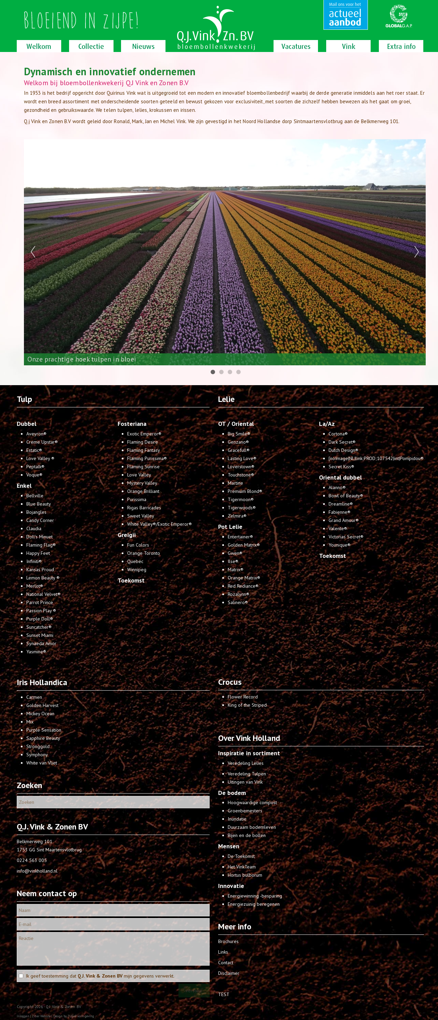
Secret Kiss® (341, 466)
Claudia (33, 528)
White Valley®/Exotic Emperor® (159, 524)
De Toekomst (241, 856)
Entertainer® (240, 537)
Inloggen (23, 1016)
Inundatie (237, 819)
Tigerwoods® (242, 508)
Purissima (136, 499)
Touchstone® (241, 475)
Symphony (37, 754)
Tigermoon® (241, 499)
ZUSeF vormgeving (80, 1016)
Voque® (34, 475)
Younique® (339, 545)
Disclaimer (228, 973)
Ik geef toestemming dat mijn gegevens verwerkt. (100, 976)
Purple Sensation (43, 730)
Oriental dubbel (340, 477)
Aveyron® (36, 434)
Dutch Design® (343, 450)
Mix (30, 722)
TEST (223, 994)
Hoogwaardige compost (252, 802)
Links (223, 952)
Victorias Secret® (346, 537)
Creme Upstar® (42, 442)
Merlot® (34, 586)
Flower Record (243, 697)
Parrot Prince (39, 602)
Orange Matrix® (244, 578)
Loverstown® (241, 466)
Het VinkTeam (242, 867)
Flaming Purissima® (147, 458)
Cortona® (338, 434)
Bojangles (36, 512)
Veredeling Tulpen (247, 774)
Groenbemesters (245, 811)
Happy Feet (38, 553)
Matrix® (235, 569)
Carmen (34, 697)
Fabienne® (339, 512)
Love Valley (139, 475)
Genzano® (238, 442)
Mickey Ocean (40, 713)
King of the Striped (247, 705)
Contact (225, 962)
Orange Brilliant (143, 491)
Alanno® (337, 487)
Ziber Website (41, 1016)
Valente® (338, 528)
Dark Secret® (342, 442)
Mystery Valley (142, 483)
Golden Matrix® (244, 545)
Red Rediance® (243, 586)
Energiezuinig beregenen (254, 904)
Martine (235, 483)
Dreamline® (341, 504)
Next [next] (416, 252)
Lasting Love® (242, 458)
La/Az (327, 424)
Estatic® (34, 450)
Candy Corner (40, 520)
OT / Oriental (236, 424)
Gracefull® (239, 450)
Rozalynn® (238, 594)
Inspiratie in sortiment (249, 753)
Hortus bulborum (245, 875)
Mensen (228, 846)
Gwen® (235, 553)
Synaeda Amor (41, 643)
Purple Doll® (39, 619)
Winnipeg (136, 569)
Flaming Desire (142, 442)
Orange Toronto (143, 553)
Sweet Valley (140, 516)
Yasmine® (36, 652)
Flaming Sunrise (143, 466)
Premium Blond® (245, 491)
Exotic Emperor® (144, 434)
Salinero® (238, 602)
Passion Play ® (41, 610)
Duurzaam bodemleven (252, 827)
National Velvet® (43, 594)
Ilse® (233, 561)
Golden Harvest (42, 705)
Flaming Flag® (41, 545)
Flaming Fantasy (143, 450)
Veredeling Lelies (246, 763)
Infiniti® (34, 561)
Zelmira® (237, 516)
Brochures (228, 941)
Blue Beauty (38, 504)
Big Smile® (239, 434)
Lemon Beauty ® (42, 578)
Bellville (34, 496)
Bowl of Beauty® (346, 496)
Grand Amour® (344, 520)
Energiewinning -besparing (255, 896)
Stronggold (38, 746)
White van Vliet (41, 763)
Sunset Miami (39, 635)
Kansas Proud (40, 569)
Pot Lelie (230, 527)
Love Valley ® (40, 458)
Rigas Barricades (144, 508)
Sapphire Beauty (43, 738)
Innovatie (231, 886)
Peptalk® (35, 466)
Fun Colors (138, 545)
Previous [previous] (32, 252)
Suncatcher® (39, 627)
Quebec (135, 561)
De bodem (232, 793)
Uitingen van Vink (245, 782)
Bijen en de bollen (247, 835)
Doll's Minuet (39, 537)
